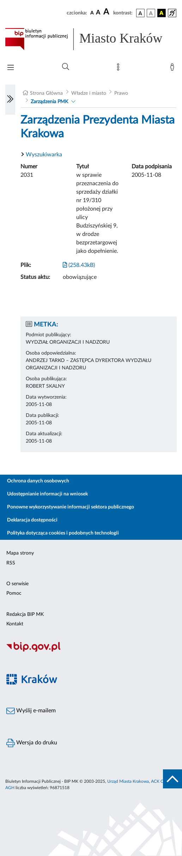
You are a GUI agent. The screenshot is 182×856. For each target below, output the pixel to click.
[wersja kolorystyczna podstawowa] (140, 13)
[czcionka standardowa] (92, 12)
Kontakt (14, 623)
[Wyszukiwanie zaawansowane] (65, 66)
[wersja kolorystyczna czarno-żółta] (161, 13)
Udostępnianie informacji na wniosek (47, 494)
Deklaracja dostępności (32, 520)
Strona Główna (46, 93)
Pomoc (14, 593)
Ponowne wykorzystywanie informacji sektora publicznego (70, 507)
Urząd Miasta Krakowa (128, 781)
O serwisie (17, 583)
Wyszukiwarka (44, 154)
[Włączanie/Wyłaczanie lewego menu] (10, 100)
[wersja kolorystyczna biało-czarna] (151, 13)
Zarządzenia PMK (49, 101)
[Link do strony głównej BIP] (91, 39)
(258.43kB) (79, 265)
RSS (10, 563)
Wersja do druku (31, 743)
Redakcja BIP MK (25, 614)
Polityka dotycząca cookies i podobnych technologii (63, 533)
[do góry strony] (172, 778)
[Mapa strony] (119, 68)
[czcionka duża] (107, 12)
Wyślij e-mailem (31, 711)
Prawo (121, 93)
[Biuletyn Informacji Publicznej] (91, 650)
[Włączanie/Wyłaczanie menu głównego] (10, 68)
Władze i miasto (88, 93)
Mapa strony (20, 553)
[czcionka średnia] (98, 13)
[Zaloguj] (173, 68)
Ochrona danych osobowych (38, 481)
